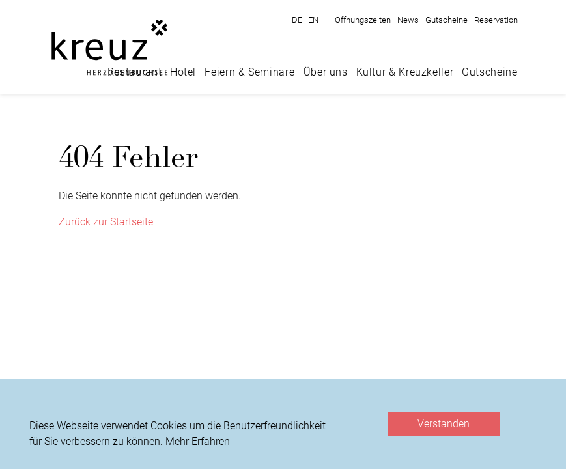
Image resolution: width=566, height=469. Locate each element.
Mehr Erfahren (197, 441)
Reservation (496, 20)
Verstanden (443, 424)
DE (300, 20)
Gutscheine (446, 20)
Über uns (326, 72)
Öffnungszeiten (363, 20)
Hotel (183, 72)
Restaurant (134, 72)
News (408, 20)
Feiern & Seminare (249, 72)
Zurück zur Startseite (106, 222)
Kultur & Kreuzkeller (405, 72)
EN (313, 20)
